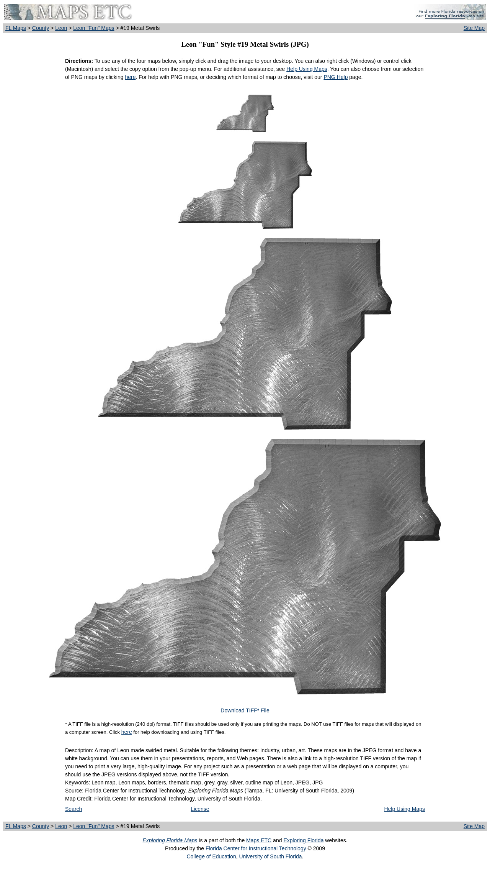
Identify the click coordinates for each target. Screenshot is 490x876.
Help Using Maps (306, 69)
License (200, 809)
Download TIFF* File (244, 710)
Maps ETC (258, 840)
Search (73, 809)
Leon (61, 28)
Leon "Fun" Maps (93, 28)
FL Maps (15, 28)
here (130, 77)
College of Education (211, 856)
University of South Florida (270, 856)
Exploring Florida (303, 840)
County (40, 28)
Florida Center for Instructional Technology (256, 848)
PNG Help (335, 77)
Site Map (474, 28)
